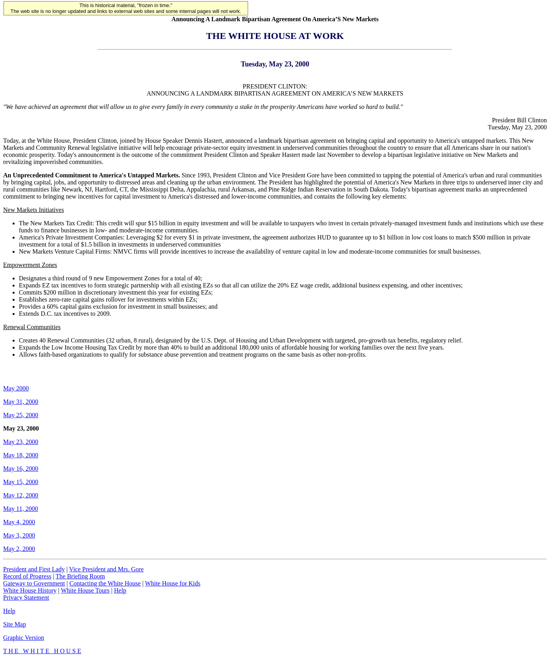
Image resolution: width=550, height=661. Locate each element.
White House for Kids (173, 583)
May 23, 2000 (20, 441)
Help (120, 590)
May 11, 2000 (20, 508)
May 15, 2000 (20, 482)
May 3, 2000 (19, 535)
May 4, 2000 (19, 522)
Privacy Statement (26, 597)
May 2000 (16, 388)
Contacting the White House (104, 583)
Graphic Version (23, 637)
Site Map (14, 624)
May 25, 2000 (20, 415)
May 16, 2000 (20, 468)
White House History (30, 590)
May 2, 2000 (19, 548)
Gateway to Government (34, 583)
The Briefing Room (80, 576)
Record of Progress (27, 576)
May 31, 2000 (20, 401)
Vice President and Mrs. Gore (106, 569)
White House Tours (85, 590)
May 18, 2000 (20, 455)
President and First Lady (34, 569)
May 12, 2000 (20, 495)
